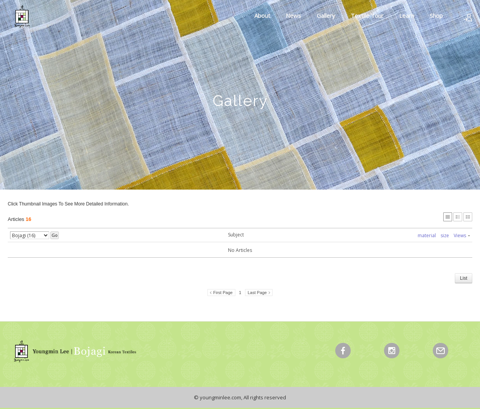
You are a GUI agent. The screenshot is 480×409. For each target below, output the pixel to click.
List (463, 278)
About (262, 15)
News (293, 15)
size (445, 235)
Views (462, 235)
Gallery (326, 15)
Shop (436, 15)
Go (54, 235)
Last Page (257, 292)
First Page (223, 292)
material (427, 235)
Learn (406, 15)
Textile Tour (367, 15)
